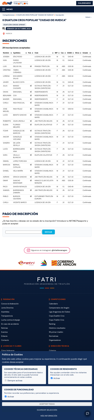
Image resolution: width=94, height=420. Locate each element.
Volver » (88, 17)
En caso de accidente (10, 324)
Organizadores (55, 340)
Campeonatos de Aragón (59, 308)
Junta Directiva (7, 308)
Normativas (53, 336)
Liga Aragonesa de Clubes (59, 312)
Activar (55, 378)
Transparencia (7, 316)
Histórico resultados (57, 328)
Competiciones (8, 15)
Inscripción (60, 15)
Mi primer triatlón (56, 332)
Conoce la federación (10, 304)
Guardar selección (47, 410)
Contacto (5, 340)
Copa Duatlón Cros (56, 316)
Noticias (4, 328)
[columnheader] (7, 53)
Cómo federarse (7, 350)
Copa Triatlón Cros (56, 320)
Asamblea (5, 312)
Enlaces (4, 336)
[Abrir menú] (7, 9)
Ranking (52, 324)
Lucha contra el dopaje (10, 320)
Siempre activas (13, 380)
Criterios (52, 350)
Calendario (84, 3)
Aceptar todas (47, 404)
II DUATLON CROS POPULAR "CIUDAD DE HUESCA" (35, 15)
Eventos (4, 332)
